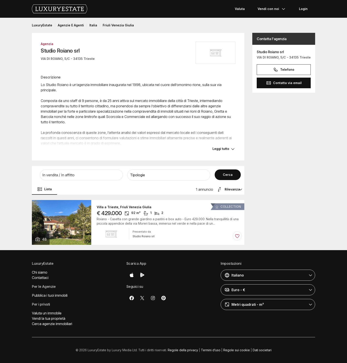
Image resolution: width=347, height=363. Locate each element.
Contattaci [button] (40, 277)
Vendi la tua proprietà (48, 318)
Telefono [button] (283, 69)
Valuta (240, 9)
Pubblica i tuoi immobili (49, 295)
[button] (81, 175)
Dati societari (262, 350)
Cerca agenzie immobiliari (52, 324)
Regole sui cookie (236, 350)
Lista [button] (44, 189)
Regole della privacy (183, 350)
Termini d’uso (210, 350)
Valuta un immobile (47, 313)
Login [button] (303, 9)
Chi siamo (39, 272)
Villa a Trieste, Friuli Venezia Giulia (124, 207)
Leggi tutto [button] (220, 149)
